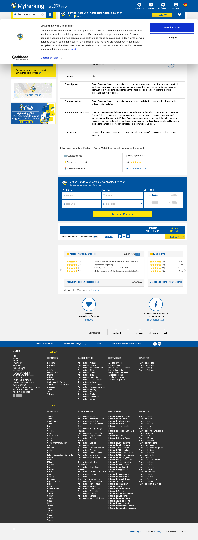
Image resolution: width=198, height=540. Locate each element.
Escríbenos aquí (156, 320)
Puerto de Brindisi (146, 424)
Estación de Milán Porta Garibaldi (121, 452)
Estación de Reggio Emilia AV (119, 477)
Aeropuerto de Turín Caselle (89, 489)
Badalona (51, 363)
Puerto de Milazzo (146, 440)
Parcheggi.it (158, 531)
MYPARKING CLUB (20, 365)
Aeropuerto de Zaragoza (87, 392)
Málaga (50, 377)
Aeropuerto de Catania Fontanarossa (87, 439)
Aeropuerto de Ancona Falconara (91, 419)
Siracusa (50, 503)
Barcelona (51, 365)
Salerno (50, 493)
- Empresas (18, 377)
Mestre (50, 460)
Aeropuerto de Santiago (87, 389)
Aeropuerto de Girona (86, 372)
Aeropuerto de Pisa (85, 477)
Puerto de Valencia (146, 370)
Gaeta (49, 450)
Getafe (50, 370)
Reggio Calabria (53, 481)
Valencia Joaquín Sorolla (118, 379)
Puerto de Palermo (146, 452)
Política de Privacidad (23, 390)
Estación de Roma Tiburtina (119, 484)
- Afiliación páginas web (24, 382)
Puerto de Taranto (146, 469)
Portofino (51, 479)
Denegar (172, 18)
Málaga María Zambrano (118, 372)
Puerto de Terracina (147, 472)
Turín (49, 508)
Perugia (50, 472)
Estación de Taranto (116, 491)
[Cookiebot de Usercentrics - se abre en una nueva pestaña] (20, 38)
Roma (49, 486)
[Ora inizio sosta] (83, 204)
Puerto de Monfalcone (148, 443)
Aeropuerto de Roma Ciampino (90, 481)
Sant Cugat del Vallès (56, 382)
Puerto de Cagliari (146, 426)
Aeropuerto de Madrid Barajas (90, 379)
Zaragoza (51, 387)
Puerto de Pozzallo (146, 455)
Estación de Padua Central (118, 464)
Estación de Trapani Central (119, 498)
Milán (49, 462)
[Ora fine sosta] (124, 204)
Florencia (51, 447)
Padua (49, 467)
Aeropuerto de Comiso (87, 443)
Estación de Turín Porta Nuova (120, 493)
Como (49, 438)
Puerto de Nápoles (146, 445)
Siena (49, 501)
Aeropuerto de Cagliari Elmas (89, 435)
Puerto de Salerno (146, 462)
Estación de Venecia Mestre (119, 503)
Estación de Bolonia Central (119, 421)
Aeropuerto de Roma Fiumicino (90, 484)
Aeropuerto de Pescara (87, 474)
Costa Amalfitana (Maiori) (57, 443)
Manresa (50, 379)
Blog (99, 343)
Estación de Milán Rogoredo (119, 457)
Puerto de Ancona (146, 416)
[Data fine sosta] (124, 195)
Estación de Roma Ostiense (119, 479)
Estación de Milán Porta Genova (121, 455)
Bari (48, 426)
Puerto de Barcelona (147, 365)
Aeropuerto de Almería (87, 365)
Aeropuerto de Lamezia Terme (90, 452)
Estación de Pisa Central (118, 467)
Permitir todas (172, 8)
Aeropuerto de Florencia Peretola (91, 447)
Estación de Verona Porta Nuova (121, 505)
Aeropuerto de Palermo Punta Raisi (92, 472)
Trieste (50, 513)
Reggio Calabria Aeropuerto (89, 479)
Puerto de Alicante (146, 363)
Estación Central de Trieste (119, 501)
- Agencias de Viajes (22, 380)
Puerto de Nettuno (146, 450)
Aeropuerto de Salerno (87, 486)
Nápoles (50, 464)
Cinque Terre (52, 435)
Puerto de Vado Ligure (148, 479)
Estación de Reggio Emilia (118, 474)
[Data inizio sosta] (83, 195)
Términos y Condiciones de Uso (126, 343)
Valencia (50, 394)
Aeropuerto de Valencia (87, 399)
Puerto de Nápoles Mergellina (151, 447)
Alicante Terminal (115, 363)
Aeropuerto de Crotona (87, 445)
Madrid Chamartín (115, 370)
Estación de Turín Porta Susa (119, 496)
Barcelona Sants (114, 365)
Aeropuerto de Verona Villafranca (91, 498)
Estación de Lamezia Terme (119, 443)
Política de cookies (21, 392)
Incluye (89, 320)
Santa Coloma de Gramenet (58, 384)
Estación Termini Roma (117, 481)
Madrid (50, 375)
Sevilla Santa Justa (116, 377)
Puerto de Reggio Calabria (149, 460)
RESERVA (176, 237)
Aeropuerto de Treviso (87, 493)
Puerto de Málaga (146, 367)
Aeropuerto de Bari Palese (88, 421)
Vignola (50, 520)
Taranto (50, 505)
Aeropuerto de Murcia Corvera (90, 384)
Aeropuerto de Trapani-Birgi (89, 491)
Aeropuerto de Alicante (137, 168)
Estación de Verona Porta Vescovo (122, 508)
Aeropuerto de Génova (87, 450)
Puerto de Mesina (146, 438)
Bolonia (50, 428)
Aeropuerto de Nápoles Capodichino (87, 463)
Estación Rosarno (115, 486)
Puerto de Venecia (146, 481)
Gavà (49, 367)
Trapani (50, 510)
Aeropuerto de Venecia (87, 496)
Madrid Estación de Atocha (119, 367)
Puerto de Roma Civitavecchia (151, 431)
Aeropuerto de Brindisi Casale (90, 433)
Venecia (50, 515)
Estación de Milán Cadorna (119, 445)
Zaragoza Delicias (115, 375)
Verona (50, 518)
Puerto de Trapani (146, 474)
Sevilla (50, 389)
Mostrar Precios (122, 214)
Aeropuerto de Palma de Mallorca (91, 387)
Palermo (50, 469)
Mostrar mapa (33, 95)
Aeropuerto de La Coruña (88, 377)
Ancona (50, 416)
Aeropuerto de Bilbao (86, 370)
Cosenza (50, 440)
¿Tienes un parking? (44, 343)
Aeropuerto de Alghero (87, 416)
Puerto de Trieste (146, 477)
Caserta (50, 431)
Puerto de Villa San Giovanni (150, 484)
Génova (50, 452)
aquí (73, 29)
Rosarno (50, 491)
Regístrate (17, 363)
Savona (50, 498)
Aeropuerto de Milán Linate (88, 455)
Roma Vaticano (53, 489)
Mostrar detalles (50, 38)
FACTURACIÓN (18, 370)
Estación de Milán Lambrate (119, 450)
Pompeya (51, 477)
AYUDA (15, 358)
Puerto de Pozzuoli (147, 457)
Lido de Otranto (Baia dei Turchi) (60, 455)
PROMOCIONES (19, 368)
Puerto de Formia (146, 433)
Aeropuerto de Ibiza (86, 375)
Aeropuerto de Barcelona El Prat (90, 367)
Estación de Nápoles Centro (119, 462)
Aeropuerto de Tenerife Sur (88, 396)
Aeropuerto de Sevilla (86, 394)
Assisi (49, 424)
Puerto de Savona (146, 464)
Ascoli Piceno (52, 421)
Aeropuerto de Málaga (87, 382)
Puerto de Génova (146, 435)
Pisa (49, 474)
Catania (50, 433)
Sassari (50, 496)
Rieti (49, 484)
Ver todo (95, 290)
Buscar (33, 62)
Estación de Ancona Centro (119, 416)
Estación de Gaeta (115, 435)
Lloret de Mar (52, 372)
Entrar (16, 361)
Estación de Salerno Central (119, 489)
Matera (50, 457)
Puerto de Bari (145, 421)
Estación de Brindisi (116, 424)
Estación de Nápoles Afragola (120, 460)
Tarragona (51, 392)
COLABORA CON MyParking (75, 343)
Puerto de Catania (146, 428)
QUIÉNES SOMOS (19, 385)
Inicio (15, 356)
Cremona (50, 445)
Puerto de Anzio (145, 419)
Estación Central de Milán (118, 447)
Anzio (49, 419)
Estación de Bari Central (117, 419)
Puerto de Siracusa (146, 467)
